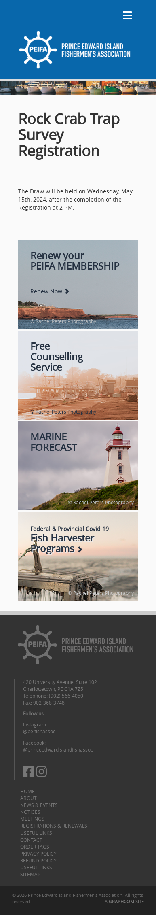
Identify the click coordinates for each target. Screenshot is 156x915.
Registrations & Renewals (53, 825)
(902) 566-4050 (66, 695)
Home (27, 791)
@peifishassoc (39, 731)
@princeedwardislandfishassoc (58, 749)
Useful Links (36, 833)
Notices (30, 812)
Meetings (32, 818)
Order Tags (34, 846)
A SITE (124, 901)
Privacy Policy (38, 853)
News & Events (39, 805)
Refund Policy (38, 860)
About (28, 798)
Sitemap (30, 874)
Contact (31, 839)
